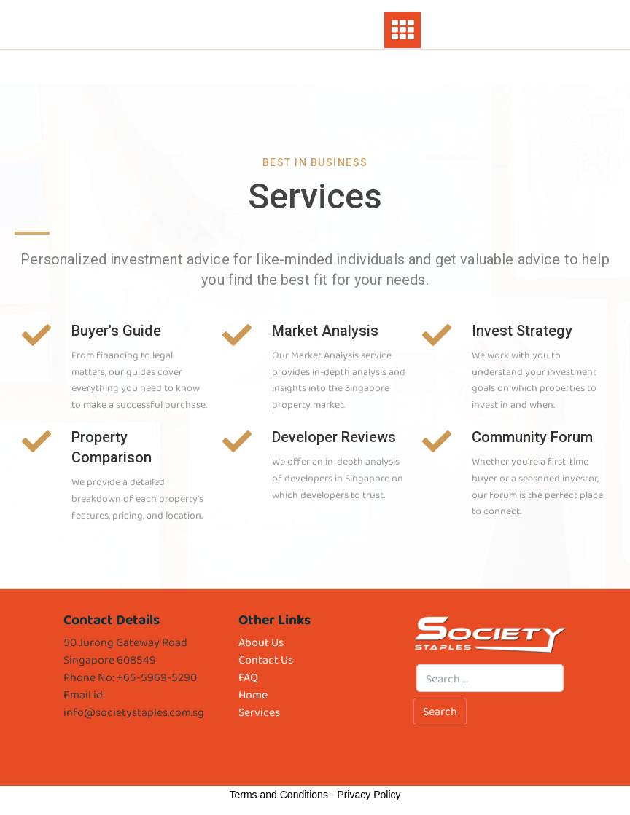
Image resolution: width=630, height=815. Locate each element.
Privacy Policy (368, 794)
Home (253, 694)
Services (259, 712)
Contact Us (265, 659)
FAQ (248, 677)
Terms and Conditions (279, 794)
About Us (261, 642)
